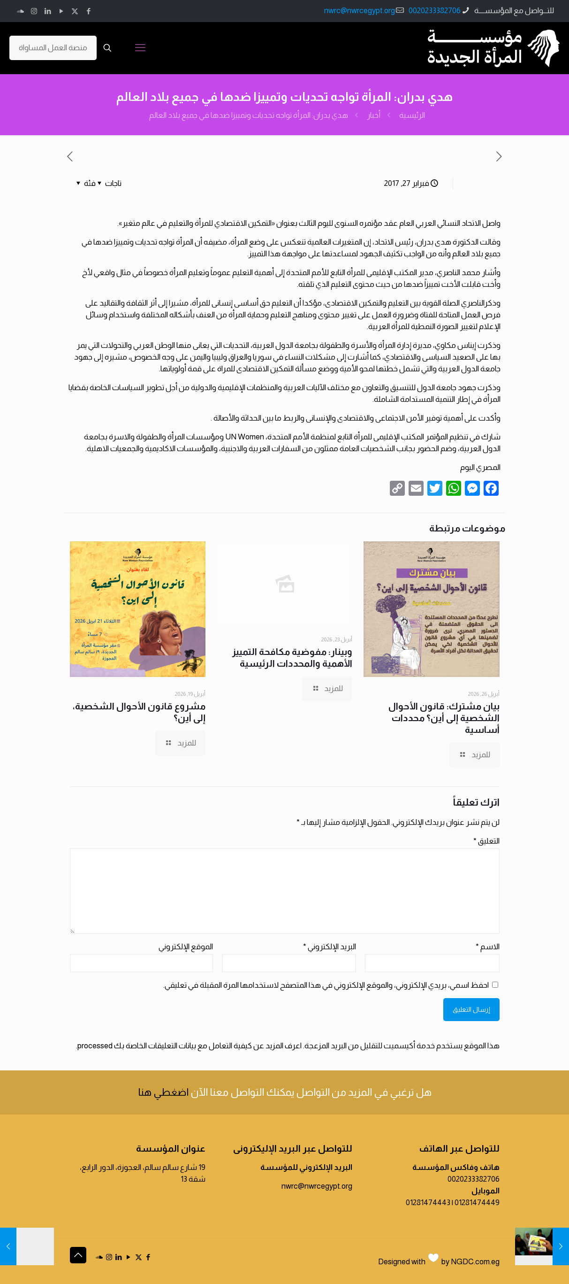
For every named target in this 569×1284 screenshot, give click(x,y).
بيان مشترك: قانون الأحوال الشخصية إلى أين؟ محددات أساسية (444, 718)
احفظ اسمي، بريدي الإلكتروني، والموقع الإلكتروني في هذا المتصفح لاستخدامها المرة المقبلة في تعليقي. (326, 985)
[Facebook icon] (88, 11)
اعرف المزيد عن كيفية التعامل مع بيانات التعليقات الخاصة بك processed (189, 1045)
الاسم (488, 946)
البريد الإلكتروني (329, 946)
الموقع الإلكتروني (186, 946)
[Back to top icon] (78, 1255)
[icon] (20, 11)
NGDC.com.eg (475, 1261)
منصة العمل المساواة (53, 47)
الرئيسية (412, 115)
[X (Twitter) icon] (74, 11)
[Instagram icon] (34, 11)
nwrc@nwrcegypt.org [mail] (359, 10)
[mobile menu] (140, 48)
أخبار (373, 115)
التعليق (486, 841)
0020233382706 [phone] (435, 10)
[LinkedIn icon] (47, 11)
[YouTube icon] (61, 11)
